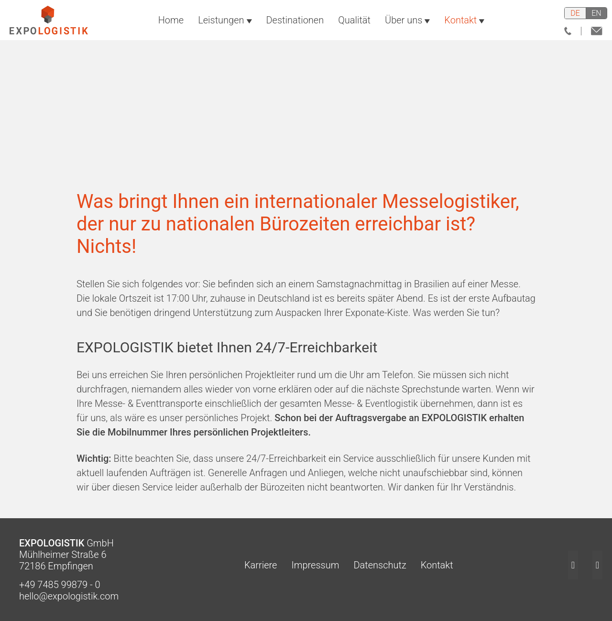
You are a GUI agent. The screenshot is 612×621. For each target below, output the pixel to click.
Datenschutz (361, 565)
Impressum (296, 565)
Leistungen (224, 25)
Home (171, 25)
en (596, 13)
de (575, 13)
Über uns (407, 25)
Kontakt (464, 25)
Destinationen (295, 25)
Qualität (354, 25)
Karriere (242, 565)
